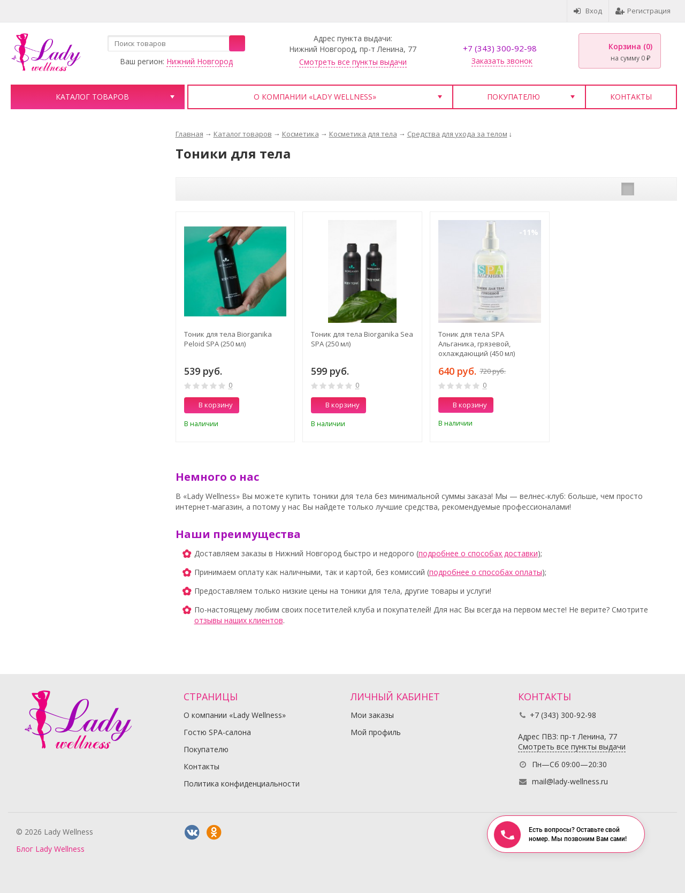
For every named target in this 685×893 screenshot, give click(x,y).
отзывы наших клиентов (238, 620)
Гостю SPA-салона (217, 732)
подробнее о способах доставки (478, 553)
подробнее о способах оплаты (485, 572)
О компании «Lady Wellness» (315, 97)
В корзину (210, 405)
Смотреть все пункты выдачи (353, 62)
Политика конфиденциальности (242, 783)
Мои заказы (372, 715)
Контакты (631, 97)
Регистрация (643, 11)
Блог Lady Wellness (50, 849)
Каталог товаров (92, 97)
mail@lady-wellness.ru (570, 781)
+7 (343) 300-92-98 (500, 48)
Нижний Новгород (199, 61)
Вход (588, 11)
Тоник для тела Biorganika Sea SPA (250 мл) (362, 339)
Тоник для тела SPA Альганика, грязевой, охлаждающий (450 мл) (476, 343)
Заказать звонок (501, 61)
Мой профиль (376, 732)
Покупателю (513, 97)
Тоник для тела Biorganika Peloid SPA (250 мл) (228, 339)
